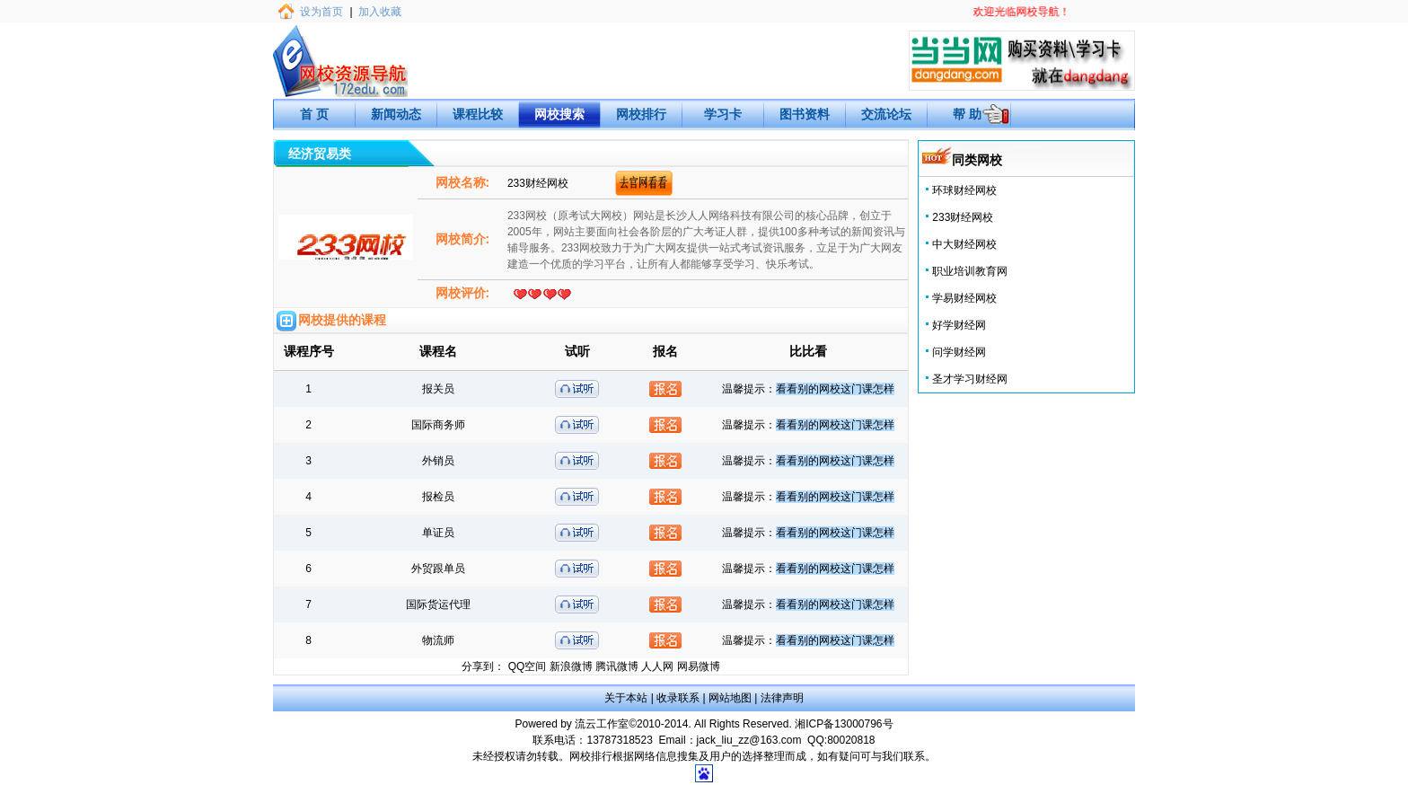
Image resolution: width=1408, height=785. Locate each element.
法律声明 (782, 698)
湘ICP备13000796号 (844, 724)
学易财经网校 (964, 298)
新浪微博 (571, 666)
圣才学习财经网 (970, 379)
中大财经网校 (964, 244)
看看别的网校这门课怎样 (835, 389)
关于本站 (625, 698)
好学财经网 (959, 325)
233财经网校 (962, 217)
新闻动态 (396, 114)
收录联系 (678, 698)
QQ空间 (527, 666)
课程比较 (478, 114)
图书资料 (804, 114)
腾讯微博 (616, 666)
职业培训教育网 (970, 271)
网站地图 (730, 698)
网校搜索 (559, 114)
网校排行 (641, 114)
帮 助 (967, 114)
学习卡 (723, 114)
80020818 (851, 740)
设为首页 (321, 11)
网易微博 (698, 666)
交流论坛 (886, 114)
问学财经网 (959, 352)
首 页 (314, 114)
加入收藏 (379, 11)
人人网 (657, 666)
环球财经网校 (964, 190)
